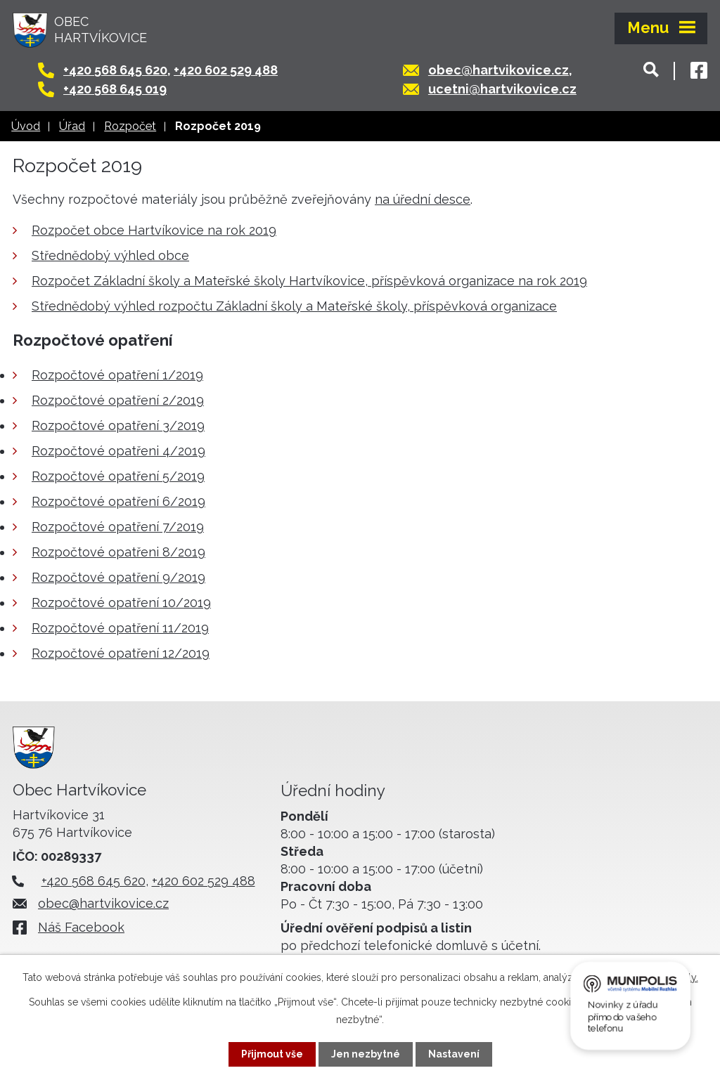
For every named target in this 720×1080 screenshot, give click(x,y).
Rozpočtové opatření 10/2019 (121, 602)
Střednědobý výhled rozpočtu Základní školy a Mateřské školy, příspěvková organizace (294, 306)
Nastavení (454, 1054)
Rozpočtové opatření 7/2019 (118, 526)
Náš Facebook (81, 927)
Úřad (72, 126)
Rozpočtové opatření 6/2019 (118, 501)
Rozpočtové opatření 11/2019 (120, 627)
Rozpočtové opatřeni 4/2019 (118, 450)
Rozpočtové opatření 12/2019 (121, 653)
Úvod (25, 126)
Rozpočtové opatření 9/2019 (118, 577)
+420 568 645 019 (115, 89)
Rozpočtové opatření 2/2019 (118, 400)
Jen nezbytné (365, 1054)
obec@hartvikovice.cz (498, 70)
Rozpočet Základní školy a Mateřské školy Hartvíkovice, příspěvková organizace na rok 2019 (309, 280)
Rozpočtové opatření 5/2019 (118, 476)
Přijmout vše (272, 1054)
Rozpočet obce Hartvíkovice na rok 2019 (154, 230)
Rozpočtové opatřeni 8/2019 (118, 552)
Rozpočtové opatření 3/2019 (118, 425)
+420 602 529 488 (226, 70)
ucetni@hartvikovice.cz (502, 89)
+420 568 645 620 (115, 70)
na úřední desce (422, 199)
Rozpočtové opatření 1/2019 (117, 374)
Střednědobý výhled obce (110, 255)
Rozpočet (130, 126)
